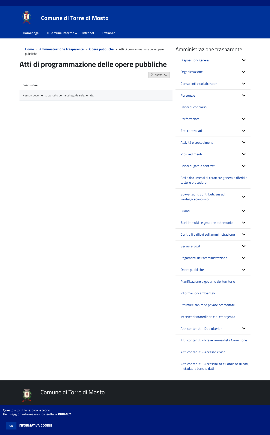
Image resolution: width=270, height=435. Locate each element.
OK (11, 426)
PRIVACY (64, 414)
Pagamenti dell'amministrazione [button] (204, 257)
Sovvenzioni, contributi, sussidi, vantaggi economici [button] (203, 197)
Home (29, 49)
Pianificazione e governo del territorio (208, 281)
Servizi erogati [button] (191, 246)
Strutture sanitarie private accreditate (208, 304)
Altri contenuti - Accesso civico (203, 352)
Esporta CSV (159, 75)
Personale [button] (188, 95)
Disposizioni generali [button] (195, 60)
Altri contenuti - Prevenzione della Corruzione (214, 340)
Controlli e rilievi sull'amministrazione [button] (208, 234)
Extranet (108, 32)
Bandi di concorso (194, 107)
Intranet (88, 32)
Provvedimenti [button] (191, 154)
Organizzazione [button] (192, 71)
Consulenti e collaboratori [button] (199, 83)
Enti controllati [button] (191, 130)
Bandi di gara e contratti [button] (198, 165)
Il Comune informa (60, 32)
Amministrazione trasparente (61, 49)
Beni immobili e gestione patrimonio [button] (207, 222)
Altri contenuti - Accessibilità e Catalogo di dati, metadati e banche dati (215, 366)
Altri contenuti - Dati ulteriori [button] (202, 328)
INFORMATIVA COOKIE (35, 425)
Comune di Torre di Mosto (75, 18)
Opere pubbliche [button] (192, 269)
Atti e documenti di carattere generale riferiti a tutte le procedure (214, 180)
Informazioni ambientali (198, 293)
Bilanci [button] (185, 210)
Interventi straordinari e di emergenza (208, 316)
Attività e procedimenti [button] (197, 142)
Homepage (31, 32)
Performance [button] (190, 118)
